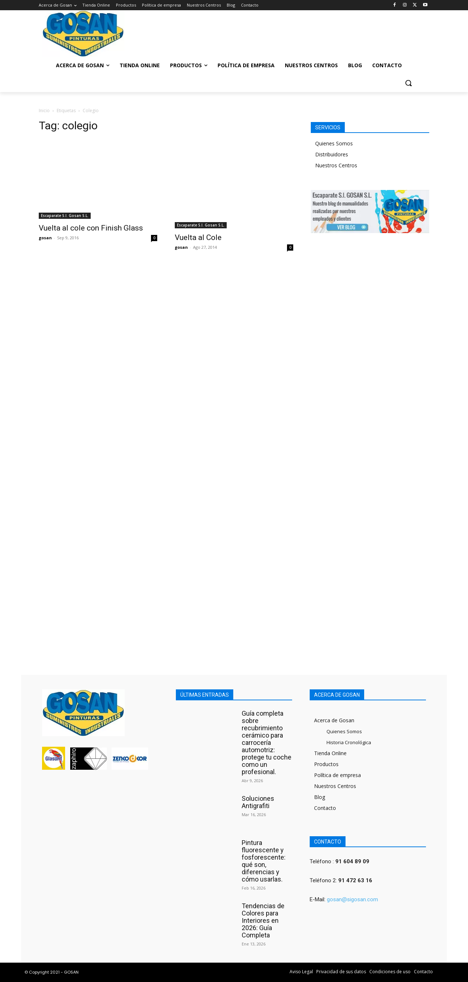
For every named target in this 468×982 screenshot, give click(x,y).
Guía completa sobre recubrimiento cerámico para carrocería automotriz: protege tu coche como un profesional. (266, 742)
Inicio (44, 110)
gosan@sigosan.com (352, 899)
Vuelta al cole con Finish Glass (91, 228)
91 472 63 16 (355, 880)
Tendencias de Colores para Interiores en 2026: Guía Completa (263, 920)
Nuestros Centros (336, 165)
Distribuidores (331, 154)
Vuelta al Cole (198, 237)
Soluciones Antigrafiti (258, 802)
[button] (408, 83)
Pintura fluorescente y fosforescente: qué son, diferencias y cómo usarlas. (264, 861)
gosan (45, 237)
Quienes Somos (334, 143)
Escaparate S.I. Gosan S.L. (64, 215)
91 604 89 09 (352, 861)
